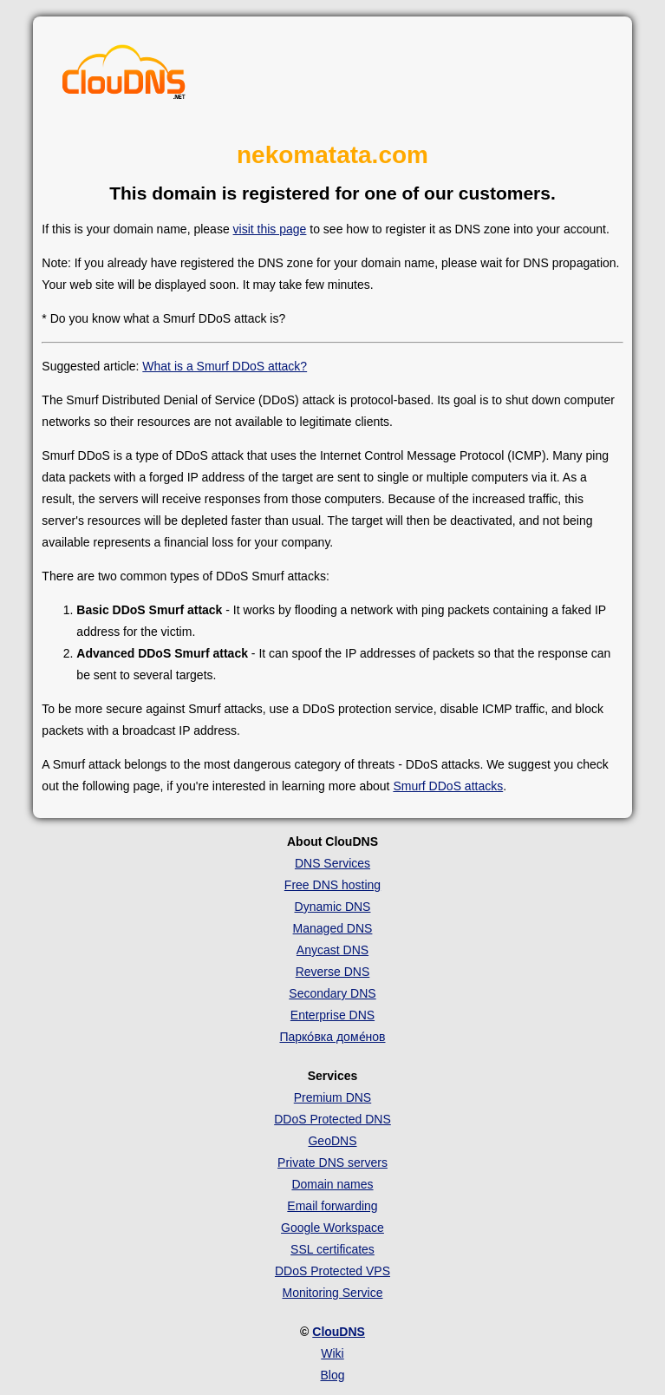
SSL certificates (332, 1249)
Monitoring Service (333, 1293)
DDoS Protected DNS (332, 1119)
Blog (332, 1375)
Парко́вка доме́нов (332, 1037)
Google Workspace (332, 1228)
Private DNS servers (332, 1162)
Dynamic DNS (333, 907)
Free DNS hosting (332, 885)
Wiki (332, 1353)
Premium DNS (332, 1097)
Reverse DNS (333, 972)
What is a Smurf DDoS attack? (224, 366)
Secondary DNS (332, 993)
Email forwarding (332, 1206)
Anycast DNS (332, 950)
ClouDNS (338, 1332)
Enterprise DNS (332, 1015)
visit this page (270, 229)
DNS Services (332, 863)
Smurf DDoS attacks (448, 786)
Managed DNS (333, 928)
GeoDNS (332, 1141)
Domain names (332, 1184)
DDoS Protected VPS (332, 1271)
